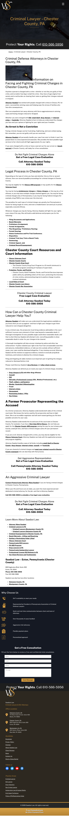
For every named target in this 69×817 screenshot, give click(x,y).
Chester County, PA (15, 722)
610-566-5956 (52, 44)
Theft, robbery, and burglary (19, 382)
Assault (12, 375)
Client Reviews (9, 752)
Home (11, 52)
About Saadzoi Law (11, 749)
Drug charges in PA (16, 372)
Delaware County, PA (16, 714)
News (7, 754)
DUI (10, 377)
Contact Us (8, 757)
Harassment (13, 391)
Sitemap (8, 746)
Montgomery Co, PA (16, 729)
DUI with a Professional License (21, 380)
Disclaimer (8, 740)
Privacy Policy (9, 743)
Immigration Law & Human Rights (15, 791)
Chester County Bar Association (21, 286)
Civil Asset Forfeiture (11, 794)
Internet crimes (14, 389)
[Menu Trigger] (63, 3)
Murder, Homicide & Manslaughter (21, 384)
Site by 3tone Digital (11, 760)
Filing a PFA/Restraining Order (14, 797)
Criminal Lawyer (10, 780)
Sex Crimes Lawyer (11, 789)
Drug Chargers (9, 786)
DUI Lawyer (8, 783)
